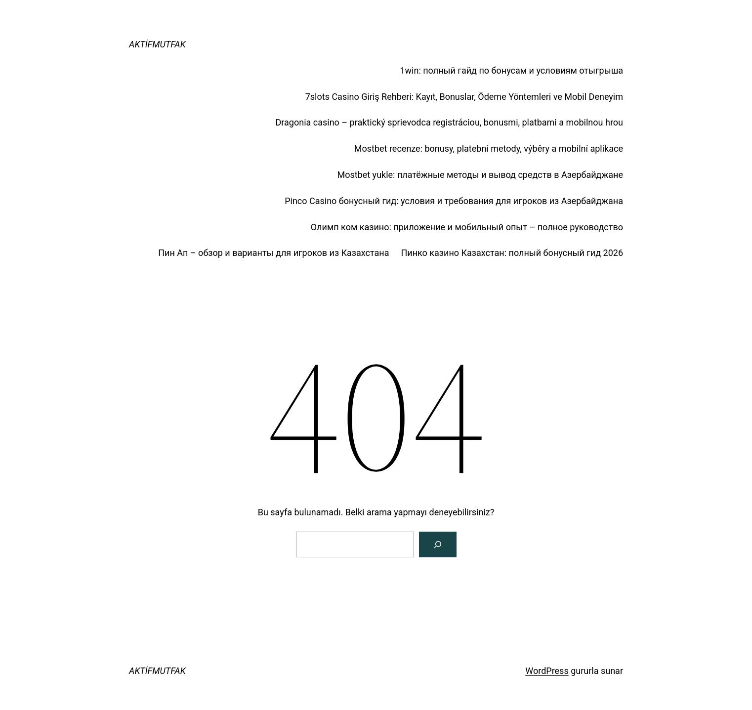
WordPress (546, 671)
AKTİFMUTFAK (157, 44)
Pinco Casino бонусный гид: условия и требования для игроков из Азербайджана (454, 201)
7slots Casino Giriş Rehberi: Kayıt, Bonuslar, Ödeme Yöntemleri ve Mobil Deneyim (464, 96)
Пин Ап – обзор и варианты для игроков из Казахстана (273, 253)
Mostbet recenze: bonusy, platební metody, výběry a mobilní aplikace (488, 148)
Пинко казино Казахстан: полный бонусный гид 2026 (512, 253)
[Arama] (438, 544)
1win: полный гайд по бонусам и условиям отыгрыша (511, 70)
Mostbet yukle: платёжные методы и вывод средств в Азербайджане (480, 174)
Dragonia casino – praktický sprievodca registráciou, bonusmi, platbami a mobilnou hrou (449, 122)
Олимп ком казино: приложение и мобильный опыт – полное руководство (467, 227)
